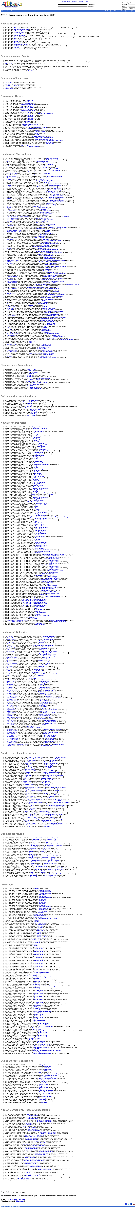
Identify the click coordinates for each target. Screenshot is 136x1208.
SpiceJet (9, 715)
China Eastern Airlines (13, 260)
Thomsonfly (10, 687)
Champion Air (8, 82)
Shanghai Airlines (12, 276)
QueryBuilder (114, 10)
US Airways (10, 683)
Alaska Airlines (11, 293)
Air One (9, 248)
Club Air (7, 84)
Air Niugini (47, 848)
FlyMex (30, 814)
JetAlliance (10, 674)
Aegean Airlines (11, 712)
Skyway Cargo (31, 813)
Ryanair (9, 714)
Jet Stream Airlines (12, 176)
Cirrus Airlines (11, 733)
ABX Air (9, 206)
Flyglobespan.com (12, 707)
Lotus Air (26, 778)
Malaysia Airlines (11, 638)
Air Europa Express (12, 741)
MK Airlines (8, 87)
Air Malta (43, 872)
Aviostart (9, 356)
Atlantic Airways (31, 768)
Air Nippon (10, 699)
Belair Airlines (32, 760)
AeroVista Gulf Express (32, 787)
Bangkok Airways (46, 871)
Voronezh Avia (11, 306)
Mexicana (9, 668)
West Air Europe (11, 742)
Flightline (29, 765)
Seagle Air (29, 789)
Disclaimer (20, 1201)
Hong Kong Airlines (33, 517)
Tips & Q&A (87, 1)
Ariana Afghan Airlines (48, 857)
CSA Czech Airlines (12, 690)
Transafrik (26, 820)
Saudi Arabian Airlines (51, 841)
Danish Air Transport (30, 823)
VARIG (9, 185)
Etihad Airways (11, 642)
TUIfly (8, 718)
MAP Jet (9, 303)
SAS (53, 877)
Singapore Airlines (12, 639)
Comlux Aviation (11, 335)
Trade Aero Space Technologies (58, 874)
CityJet (9, 208)
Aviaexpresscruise (12, 211)
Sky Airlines (27, 777)
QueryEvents (121, 10)
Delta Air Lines (11, 681)
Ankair (8, 166)
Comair (50, 862)
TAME (8, 671)
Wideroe (9, 745)
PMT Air (32, 805)
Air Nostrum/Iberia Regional (34, 819)
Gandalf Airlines (11, 315)
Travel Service (11, 708)
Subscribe (81, 1)
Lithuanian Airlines (12, 698)
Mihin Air (43, 851)
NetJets (9, 711)
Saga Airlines (28, 763)
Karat (29, 826)
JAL (8, 161)
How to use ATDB (66, 1)
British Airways (11, 665)
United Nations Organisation (54, 845)
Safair (27, 792)
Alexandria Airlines (53, 860)
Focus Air (9, 636)
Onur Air (9, 644)
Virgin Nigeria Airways (50, 875)
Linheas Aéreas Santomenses (33, 802)
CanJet (9, 261)
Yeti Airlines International (12, 85)
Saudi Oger (10, 656)
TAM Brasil (10, 309)
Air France (10, 666)
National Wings (56, 850)
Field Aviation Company (14, 621)
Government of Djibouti (32, 771)
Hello (26, 811)
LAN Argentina (11, 680)
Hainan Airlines (31, 494)
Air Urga (28, 825)
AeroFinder (107, 10)
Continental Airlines (12, 701)
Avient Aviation (51, 839)
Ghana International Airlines (52, 847)
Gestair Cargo (11, 651)
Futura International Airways (34, 790)
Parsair (9, 179)
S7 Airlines (10, 660)
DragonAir (55, 838)
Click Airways (10, 178)
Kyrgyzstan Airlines (12, 218)
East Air (27, 793)
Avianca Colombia (12, 663)
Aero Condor (8, 63)
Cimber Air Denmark (31, 816)
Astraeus (9, 689)
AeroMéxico (10, 720)
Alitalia (9, 648)
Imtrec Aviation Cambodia (35, 757)
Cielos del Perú (31, 759)
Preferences (74, 1)
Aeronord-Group (11, 344)
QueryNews (128, 10)
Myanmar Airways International (59, 868)
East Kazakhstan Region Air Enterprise (18, 216)
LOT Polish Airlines (12, 333)
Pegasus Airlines (11, 710)
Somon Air (52, 865)
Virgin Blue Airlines (12, 282)
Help (133, 10)
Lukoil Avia (10, 221)
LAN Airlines (10, 239)
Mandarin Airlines (12, 350)
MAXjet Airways (11, 647)
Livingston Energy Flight (50, 863)
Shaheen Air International (53, 844)
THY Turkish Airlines (12, 695)
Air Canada (10, 187)
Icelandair (28, 772)
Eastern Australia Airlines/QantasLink (17, 620)
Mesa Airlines (10, 735)
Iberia (8, 300)
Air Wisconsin (11, 653)
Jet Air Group (10, 219)
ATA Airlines (10, 225)
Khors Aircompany (12, 288)
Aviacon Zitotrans (12, 173)
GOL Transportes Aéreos (14, 717)
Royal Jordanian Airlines (14, 230)
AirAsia (9, 675)
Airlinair (28, 822)
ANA (8, 669)
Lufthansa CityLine (12, 732)
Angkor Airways (9, 88)
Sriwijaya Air (52, 859)
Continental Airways (12, 657)
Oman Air (9, 705)
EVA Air (9, 181)
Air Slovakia (29, 774)
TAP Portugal (10, 650)
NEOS (29, 762)
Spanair (26, 780)
